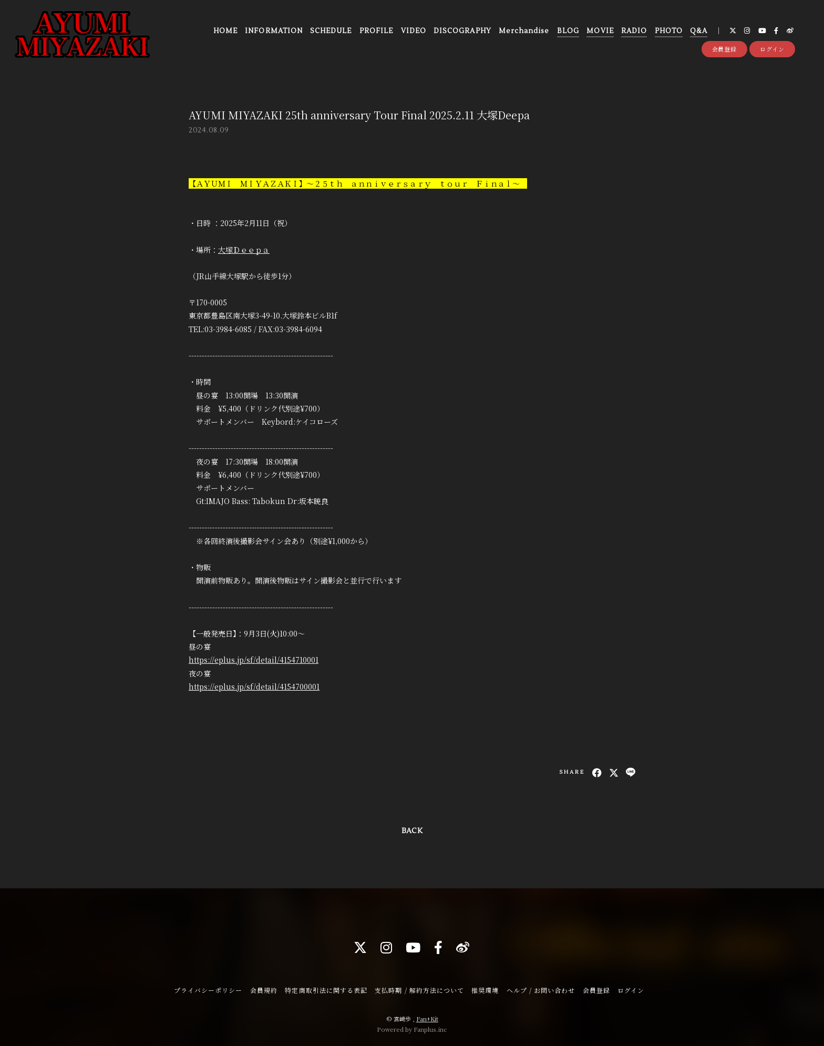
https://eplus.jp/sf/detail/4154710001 (253, 659)
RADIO (634, 31)
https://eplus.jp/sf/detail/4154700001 (254, 686)
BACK (412, 831)
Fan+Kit (427, 1018)
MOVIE (599, 31)
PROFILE (376, 31)
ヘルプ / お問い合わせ (541, 990)
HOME (225, 31)
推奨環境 (485, 990)
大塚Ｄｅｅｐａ (244, 249)
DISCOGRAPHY (462, 31)
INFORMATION (273, 31)
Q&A (698, 31)
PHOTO (669, 31)
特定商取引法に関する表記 (326, 990)
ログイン (772, 49)
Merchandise (524, 31)
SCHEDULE (331, 31)
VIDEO (413, 31)
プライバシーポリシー (208, 990)
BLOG (568, 31)
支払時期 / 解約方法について (419, 990)
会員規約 (263, 990)
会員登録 (724, 49)
